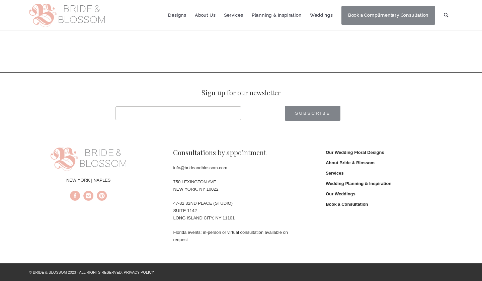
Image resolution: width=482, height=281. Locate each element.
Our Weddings (340, 193)
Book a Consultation (347, 204)
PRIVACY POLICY (139, 272)
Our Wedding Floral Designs (355, 152)
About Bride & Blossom (350, 162)
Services (335, 173)
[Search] (446, 15)
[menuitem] (177, 15)
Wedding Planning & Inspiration (358, 183)
